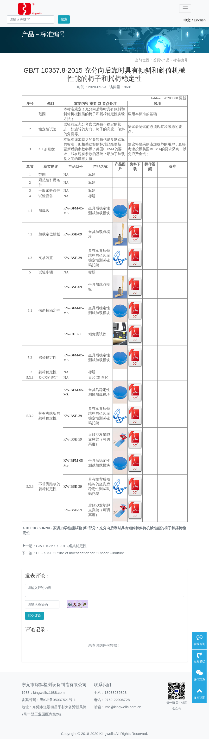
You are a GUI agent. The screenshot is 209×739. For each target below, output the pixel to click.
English (200, 20)
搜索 (64, 19)
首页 (156, 60)
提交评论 (34, 616)
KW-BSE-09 (72, 234)
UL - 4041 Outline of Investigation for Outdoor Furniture (80, 553)
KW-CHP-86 (72, 334)
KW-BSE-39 (72, 258)
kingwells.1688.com (49, 692)
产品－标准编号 (175, 60)
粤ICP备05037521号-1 (58, 700)
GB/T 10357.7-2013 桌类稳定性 (61, 546)
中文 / (189, 20)
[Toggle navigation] (185, 8)
